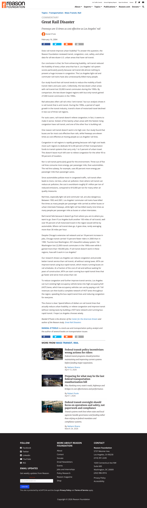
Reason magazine (64, 477)
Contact (60, 454)
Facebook (25, 448)
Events (131, 2)
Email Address (27, 477)
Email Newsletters (65, 462)
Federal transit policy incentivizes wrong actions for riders (84, 351)
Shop (59, 480)
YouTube (25, 459)
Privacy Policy (100, 478)
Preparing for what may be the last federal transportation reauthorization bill (84, 379)
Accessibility (99, 481)
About (77, 6)
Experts (87, 6)
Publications (109, 6)
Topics (97, 6)
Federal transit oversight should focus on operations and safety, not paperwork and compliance (85, 405)
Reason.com (124, 6)
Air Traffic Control (97, 2)
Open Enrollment (123, 2)
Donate (135, 6)
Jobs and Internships (66, 469)
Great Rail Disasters (73, 322)
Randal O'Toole (50, 328)
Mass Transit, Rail (73, 13)
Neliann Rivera (73, 367)
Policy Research (63, 473)
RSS (23, 463)
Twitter (24, 451)
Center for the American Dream (84, 319)
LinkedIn (25, 455)
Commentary (50, 17)
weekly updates (30, 473)
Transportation (56, 13)
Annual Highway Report (110, 2)
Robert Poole (73, 393)
